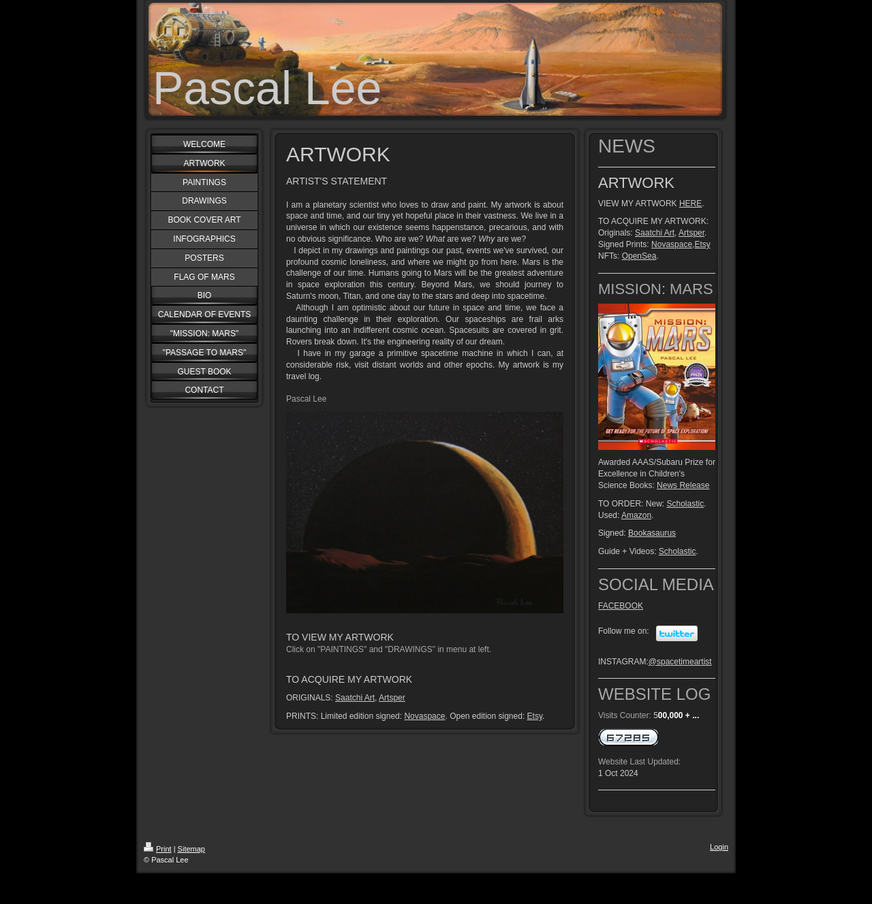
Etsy (534, 716)
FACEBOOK (620, 606)
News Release (683, 485)
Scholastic (685, 503)
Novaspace (424, 716)
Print (158, 849)
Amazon (636, 515)
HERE (690, 203)
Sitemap (191, 849)
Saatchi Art (355, 698)
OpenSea (639, 256)
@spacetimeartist (680, 661)
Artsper (392, 698)
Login (719, 847)
